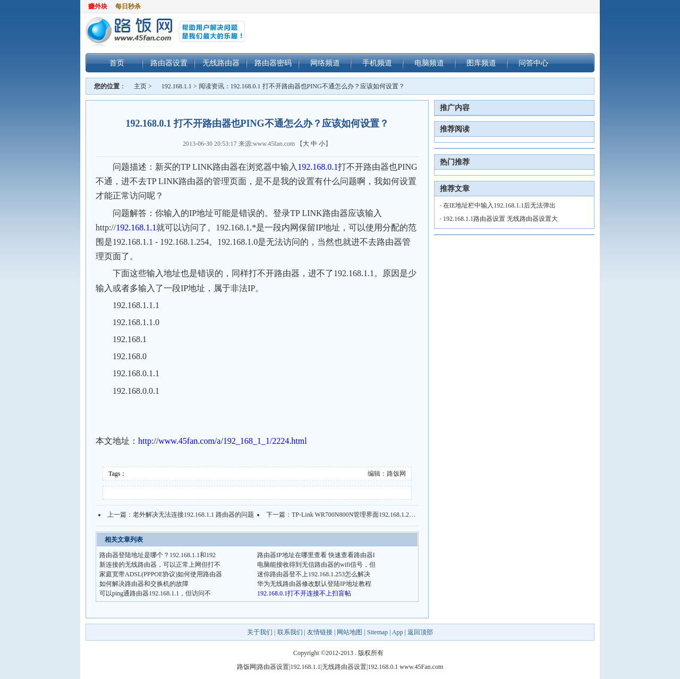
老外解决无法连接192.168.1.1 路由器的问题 (193, 514)
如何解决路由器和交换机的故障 (144, 583)
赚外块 (97, 6)
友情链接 (320, 632)
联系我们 (290, 632)
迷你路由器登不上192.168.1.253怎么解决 (313, 574)
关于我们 (260, 632)
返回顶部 (420, 632)
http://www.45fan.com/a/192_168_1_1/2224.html (222, 440)
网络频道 (325, 63)
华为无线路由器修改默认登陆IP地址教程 (314, 583)
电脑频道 (429, 63)
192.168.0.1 (318, 166)
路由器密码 (273, 63)
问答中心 (533, 63)
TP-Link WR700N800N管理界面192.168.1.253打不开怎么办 (373, 514)
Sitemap (377, 632)
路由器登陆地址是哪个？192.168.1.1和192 (157, 555)
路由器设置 (169, 63)
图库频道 (481, 63)
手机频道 (377, 63)
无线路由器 (221, 63)
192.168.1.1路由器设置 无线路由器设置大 (500, 218)
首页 (116, 63)
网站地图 (349, 632)
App (397, 632)
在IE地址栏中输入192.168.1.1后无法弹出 (499, 205)
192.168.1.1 (177, 86)
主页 (140, 86)
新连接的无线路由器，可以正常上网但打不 (159, 564)
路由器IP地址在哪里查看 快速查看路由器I (316, 555)
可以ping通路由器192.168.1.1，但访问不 (155, 593)
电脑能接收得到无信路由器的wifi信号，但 (316, 564)
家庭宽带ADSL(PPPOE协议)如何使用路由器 (160, 574)
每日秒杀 (128, 6)
